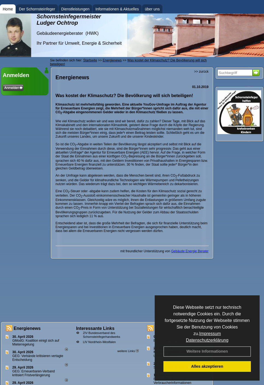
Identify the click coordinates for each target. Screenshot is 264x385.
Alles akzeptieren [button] (207, 366)
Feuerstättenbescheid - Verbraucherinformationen (172, 381)
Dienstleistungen (75, 9)
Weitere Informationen (207, 351)
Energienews (27, 328)
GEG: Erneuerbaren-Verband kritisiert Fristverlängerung (33, 373)
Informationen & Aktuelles (117, 9)
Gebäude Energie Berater (190, 251)
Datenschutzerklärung (207, 340)
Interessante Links (95, 328)
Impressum (210, 333)
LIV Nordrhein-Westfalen (99, 342)
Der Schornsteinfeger (37, 9)
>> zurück (201, 71)
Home (8, 9)
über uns (152, 9)
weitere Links (127, 351)
